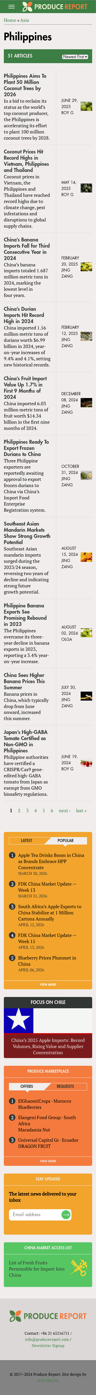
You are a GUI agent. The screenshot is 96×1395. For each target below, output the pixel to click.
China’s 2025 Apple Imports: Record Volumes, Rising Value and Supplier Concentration (48, 1046)
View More (48, 1161)
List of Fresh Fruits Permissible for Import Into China (37, 1269)
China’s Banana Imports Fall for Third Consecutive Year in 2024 (27, 249)
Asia (24, 20)
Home (10, 20)
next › (64, 810)
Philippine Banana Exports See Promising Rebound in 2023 (25, 615)
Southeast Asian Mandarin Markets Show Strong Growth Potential (27, 533)
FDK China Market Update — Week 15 (47, 938)
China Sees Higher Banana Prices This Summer (24, 681)
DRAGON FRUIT (34, 1146)
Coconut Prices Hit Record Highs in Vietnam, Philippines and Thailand (26, 161)
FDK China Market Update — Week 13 (47, 887)
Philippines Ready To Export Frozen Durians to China (26, 448)
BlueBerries (29, 1107)
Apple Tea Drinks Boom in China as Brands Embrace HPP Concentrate (51, 861)
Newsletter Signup (48, 1345)
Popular (65, 841)
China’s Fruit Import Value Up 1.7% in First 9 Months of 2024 (25, 388)
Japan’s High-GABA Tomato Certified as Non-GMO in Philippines (26, 741)
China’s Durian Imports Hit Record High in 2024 (24, 315)
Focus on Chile (48, 1002)
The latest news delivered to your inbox (42, 1197)
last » (81, 810)
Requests (65, 1087)
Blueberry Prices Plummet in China (47, 961)
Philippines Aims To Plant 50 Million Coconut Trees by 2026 (25, 85)
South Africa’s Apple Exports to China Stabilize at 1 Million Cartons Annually (49, 912)
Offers (26, 1087)
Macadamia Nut (34, 1130)
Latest (26, 841)
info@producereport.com (47, 1339)
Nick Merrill (47, 1380)
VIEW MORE (48, 984)
